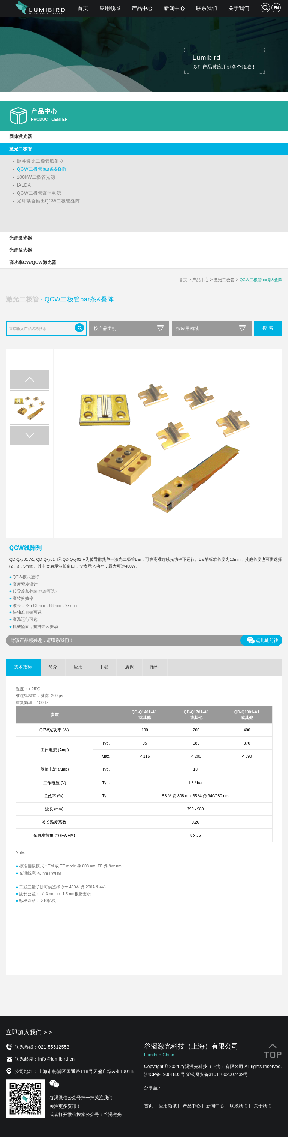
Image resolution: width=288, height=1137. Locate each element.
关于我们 (238, 8)
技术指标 (23, 667)
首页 (83, 8)
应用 (78, 667)
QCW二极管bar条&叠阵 (42, 169)
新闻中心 (174, 8)
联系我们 (206, 8)
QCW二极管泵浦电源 (39, 193)
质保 (129, 667)
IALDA (24, 185)
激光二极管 (224, 279)
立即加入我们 (29, 1032)
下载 (103, 667)
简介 (52, 667)
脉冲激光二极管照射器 (40, 161)
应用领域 (109, 8)
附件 (154, 667)
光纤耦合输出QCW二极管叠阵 (48, 201)
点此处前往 (263, 640)
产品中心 (142, 8)
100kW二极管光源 (36, 177)
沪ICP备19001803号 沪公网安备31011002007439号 (196, 1074)
